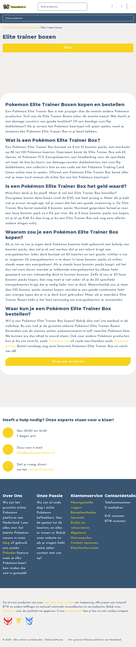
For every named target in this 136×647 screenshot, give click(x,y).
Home (6, 27)
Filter (68, 48)
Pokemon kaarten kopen (25, 27)
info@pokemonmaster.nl (36, 453)
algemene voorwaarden (58, 602)
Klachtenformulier (85, 548)
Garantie (77, 518)
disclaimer (9, 611)
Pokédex (9, 553)
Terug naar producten (68, 361)
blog (6, 543)
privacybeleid (74, 611)
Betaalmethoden (83, 512)
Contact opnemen (84, 543)
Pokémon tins (59, 341)
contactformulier (41, 469)
